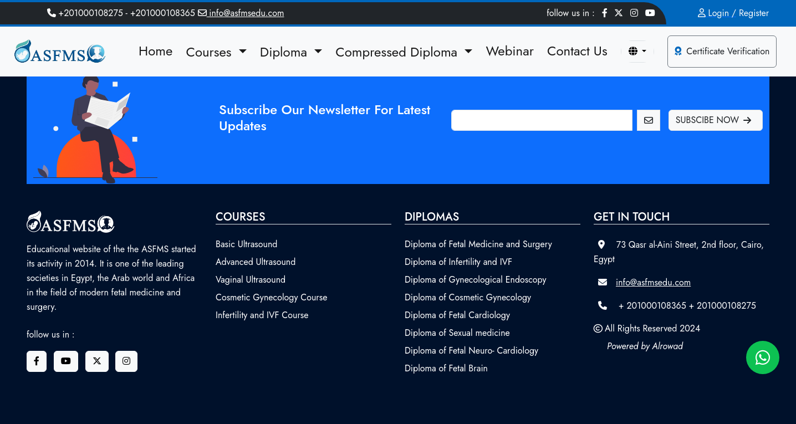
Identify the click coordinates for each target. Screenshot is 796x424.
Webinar (510, 50)
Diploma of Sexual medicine (457, 332)
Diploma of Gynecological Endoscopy (476, 279)
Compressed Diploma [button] (398, 52)
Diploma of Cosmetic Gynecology (468, 297)
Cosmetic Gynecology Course (272, 297)
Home (155, 50)
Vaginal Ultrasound (250, 279)
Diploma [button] (285, 52)
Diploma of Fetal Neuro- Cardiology (471, 350)
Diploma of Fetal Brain (446, 368)
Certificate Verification (722, 51)
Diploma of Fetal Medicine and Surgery (478, 244)
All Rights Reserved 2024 (652, 328)
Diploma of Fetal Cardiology (457, 315)
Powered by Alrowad (645, 346)
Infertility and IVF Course (262, 315)
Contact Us (577, 50)
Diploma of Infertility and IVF (458, 262)
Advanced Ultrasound (255, 262)
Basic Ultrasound (247, 244)
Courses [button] (210, 52)
